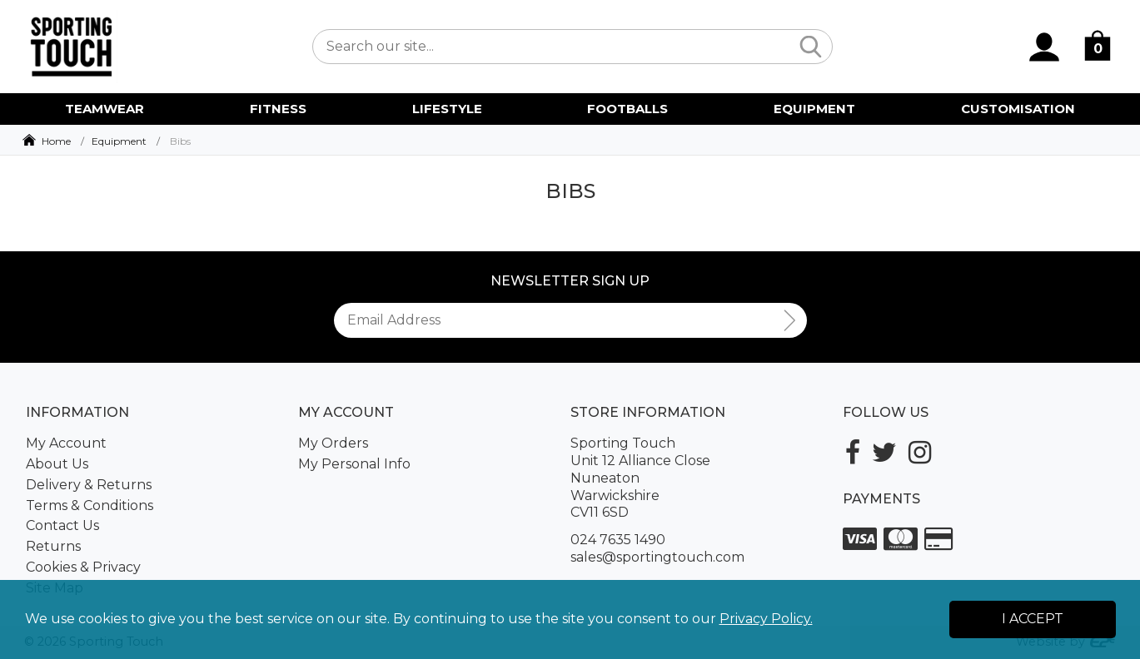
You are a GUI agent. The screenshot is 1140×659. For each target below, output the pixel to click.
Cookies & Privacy (83, 567)
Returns (53, 546)
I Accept (1032, 619)
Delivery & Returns (89, 485)
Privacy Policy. (766, 619)
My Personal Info (354, 464)
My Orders (333, 443)
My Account (66, 443)
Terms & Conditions (89, 505)
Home (56, 141)
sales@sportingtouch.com (657, 557)
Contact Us (62, 525)
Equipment (119, 141)
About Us (57, 464)
